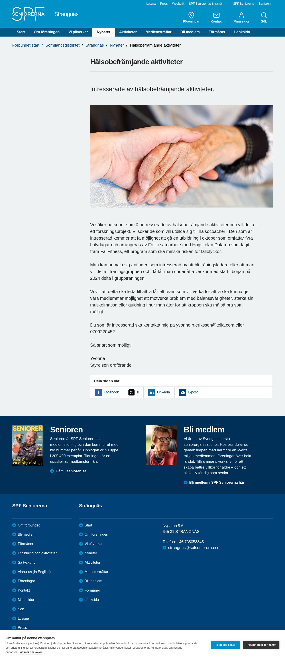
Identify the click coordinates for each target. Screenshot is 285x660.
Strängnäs (95, 45)
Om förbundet (29, 525)
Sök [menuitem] (264, 17)
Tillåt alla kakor (225, 644)
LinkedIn (163, 392)
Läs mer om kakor (30, 652)
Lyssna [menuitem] (151, 3)
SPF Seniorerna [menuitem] (243, 3)
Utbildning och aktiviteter (37, 553)
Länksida (242, 32)
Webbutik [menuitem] (178, 3)
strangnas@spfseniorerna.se (193, 547)
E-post (193, 392)
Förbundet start (25, 45)
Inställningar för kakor (261, 644)
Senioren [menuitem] (265, 3)
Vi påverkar (78, 32)
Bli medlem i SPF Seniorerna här (216, 482)
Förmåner (217, 32)
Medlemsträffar (158, 32)
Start (21, 32)
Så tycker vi (27, 562)
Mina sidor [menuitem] (241, 17)
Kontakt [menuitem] (216, 17)
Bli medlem (190, 32)
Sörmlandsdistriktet (62, 45)
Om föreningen (47, 32)
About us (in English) (34, 572)
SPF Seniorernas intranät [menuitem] (205, 3)
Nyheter (103, 32)
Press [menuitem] (164, 3)
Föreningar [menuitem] (191, 17)
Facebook (111, 392)
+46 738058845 (190, 542)
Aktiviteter (128, 32)
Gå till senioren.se (71, 471)
